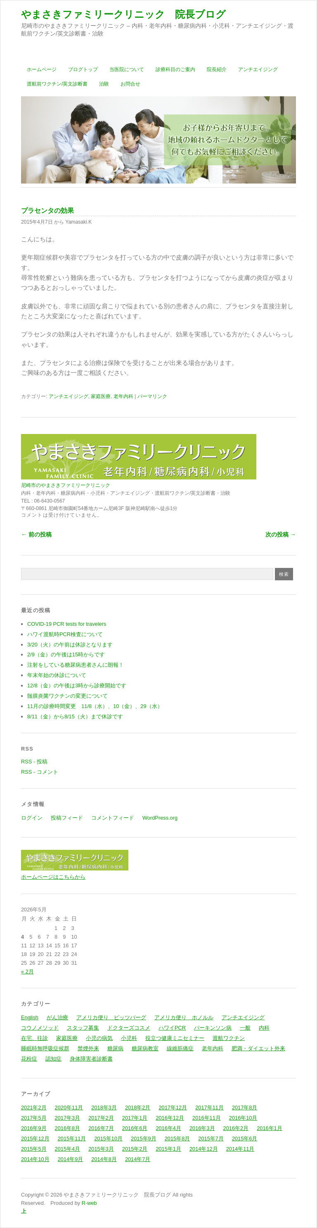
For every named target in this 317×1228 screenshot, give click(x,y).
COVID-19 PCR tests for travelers (66, 624)
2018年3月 (104, 1107)
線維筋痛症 (180, 1048)
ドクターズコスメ (128, 1028)
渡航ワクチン (229, 1038)
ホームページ (42, 69)
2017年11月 (209, 1107)
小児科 (129, 1038)
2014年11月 (240, 1149)
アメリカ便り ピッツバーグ (111, 1017)
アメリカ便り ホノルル (183, 1017)
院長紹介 (217, 69)
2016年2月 (236, 1128)
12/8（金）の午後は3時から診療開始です (76, 685)
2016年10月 (243, 1118)
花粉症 (29, 1059)
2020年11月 (69, 1107)
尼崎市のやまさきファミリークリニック (65, 485)
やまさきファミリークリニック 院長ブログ (123, 14)
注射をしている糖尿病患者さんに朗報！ (75, 665)
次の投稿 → (280, 534)
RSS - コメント (39, 772)
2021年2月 (34, 1107)
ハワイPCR (172, 1028)
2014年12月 (203, 1149)
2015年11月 (72, 1138)
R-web (88, 1203)
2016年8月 (67, 1128)
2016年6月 (135, 1128)
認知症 (53, 1059)
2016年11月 (206, 1118)
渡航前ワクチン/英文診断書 (57, 84)
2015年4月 (67, 1149)
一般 (245, 1028)
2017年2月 (101, 1118)
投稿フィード (67, 818)
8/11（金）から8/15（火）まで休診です (75, 716)
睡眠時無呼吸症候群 (45, 1048)
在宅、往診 (34, 1038)
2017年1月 (135, 1118)
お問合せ (130, 84)
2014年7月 (138, 1159)
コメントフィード (112, 818)
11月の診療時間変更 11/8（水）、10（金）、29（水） (95, 706)
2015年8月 (177, 1138)
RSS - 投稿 (34, 761)
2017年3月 (67, 1118)
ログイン (32, 818)
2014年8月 (104, 1159)
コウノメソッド (40, 1028)
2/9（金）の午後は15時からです (66, 654)
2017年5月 (34, 1118)
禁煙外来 (88, 1048)
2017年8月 (245, 1107)
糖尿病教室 (145, 1048)
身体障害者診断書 (91, 1059)
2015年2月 (135, 1149)
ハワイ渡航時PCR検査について (65, 634)
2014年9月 (70, 1159)
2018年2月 (138, 1107)
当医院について (126, 69)
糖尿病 (115, 1048)
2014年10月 (35, 1159)
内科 (264, 1028)
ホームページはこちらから (53, 877)
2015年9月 (143, 1138)
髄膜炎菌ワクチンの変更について (67, 696)
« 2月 (27, 971)
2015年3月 (101, 1149)
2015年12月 (35, 1138)
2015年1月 (168, 1149)
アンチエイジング (258, 69)
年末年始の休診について (56, 675)
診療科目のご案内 (175, 69)
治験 (104, 84)
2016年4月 (168, 1128)
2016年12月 (170, 1118)
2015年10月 (108, 1138)
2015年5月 (34, 1149)
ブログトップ (83, 69)
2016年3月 (202, 1128)
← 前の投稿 (36, 534)
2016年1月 (269, 1128)
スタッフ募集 (83, 1028)
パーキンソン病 (213, 1028)
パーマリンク (152, 396)
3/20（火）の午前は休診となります (70, 644)
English (29, 1017)
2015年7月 (211, 1138)
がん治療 (57, 1017)
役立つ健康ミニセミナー (174, 1038)
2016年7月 (101, 1128)
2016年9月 (34, 1128)
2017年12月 (172, 1107)
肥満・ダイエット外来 (258, 1048)
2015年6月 (245, 1138)
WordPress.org (159, 818)
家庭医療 (101, 396)
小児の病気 (99, 1038)
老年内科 (123, 396)
